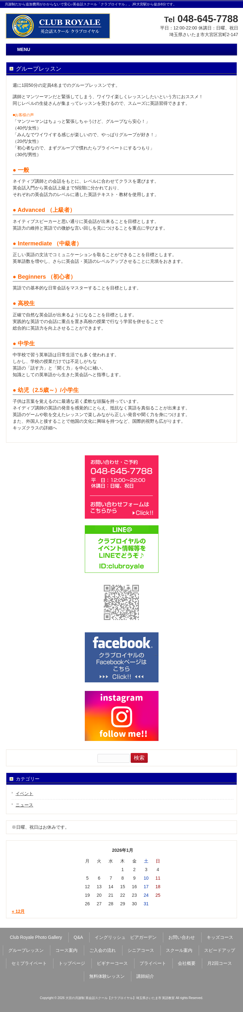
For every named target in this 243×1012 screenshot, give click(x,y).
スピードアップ (219, 950)
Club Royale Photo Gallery (36, 937)
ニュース (24, 804)
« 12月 (18, 911)
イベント (24, 793)
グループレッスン (26, 950)
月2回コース (219, 963)
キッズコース (220, 937)
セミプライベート (29, 963)
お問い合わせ (181, 937)
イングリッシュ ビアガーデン (126, 937)
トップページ (72, 963)
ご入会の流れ (102, 950)
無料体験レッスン (107, 976)
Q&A (78, 937)
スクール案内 (179, 950)
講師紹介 (145, 976)
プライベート (153, 963)
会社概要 (187, 963)
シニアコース (141, 950)
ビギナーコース (112, 963)
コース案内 (66, 950)
